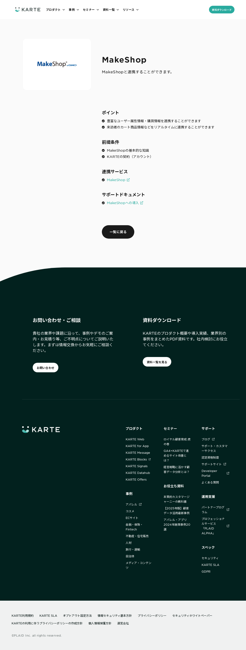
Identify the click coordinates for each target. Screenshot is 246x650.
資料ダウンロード (222, 9)
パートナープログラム (215, 509)
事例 (129, 494)
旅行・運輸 (133, 549)
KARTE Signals (137, 466)
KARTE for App (137, 446)
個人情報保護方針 (99, 623)
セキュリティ (210, 558)
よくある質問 (210, 482)
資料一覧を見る (157, 362)
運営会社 (123, 623)
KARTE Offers (136, 479)
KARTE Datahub (138, 473)
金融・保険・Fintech (134, 527)
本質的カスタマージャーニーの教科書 (177, 499)
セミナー (170, 428)
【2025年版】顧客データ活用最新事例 (177, 510)
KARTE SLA (210, 565)
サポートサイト (214, 464)
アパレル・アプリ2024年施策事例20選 (177, 524)
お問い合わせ (45, 368)
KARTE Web (135, 439)
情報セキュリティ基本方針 (115, 615)
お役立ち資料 (174, 486)
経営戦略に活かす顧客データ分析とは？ (177, 469)
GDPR (206, 571)
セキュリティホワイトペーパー (192, 615)
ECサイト (132, 518)
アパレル (133, 504)
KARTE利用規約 (23, 615)
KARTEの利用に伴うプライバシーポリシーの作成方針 (47, 623)
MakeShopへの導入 (123, 203)
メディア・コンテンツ (138, 565)
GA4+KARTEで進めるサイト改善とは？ (176, 455)
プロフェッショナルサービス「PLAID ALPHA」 (215, 526)
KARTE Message (138, 452)
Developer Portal (215, 473)
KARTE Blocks (138, 459)
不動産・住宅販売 (137, 536)
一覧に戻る (118, 232)
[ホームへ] (28, 9)
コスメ (130, 511)
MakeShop (116, 180)
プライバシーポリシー (152, 615)
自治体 (130, 556)
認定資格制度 (210, 457)
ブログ (208, 439)
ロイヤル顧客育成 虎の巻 (177, 441)
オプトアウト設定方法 (77, 615)
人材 (128, 543)
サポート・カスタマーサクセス (215, 448)
